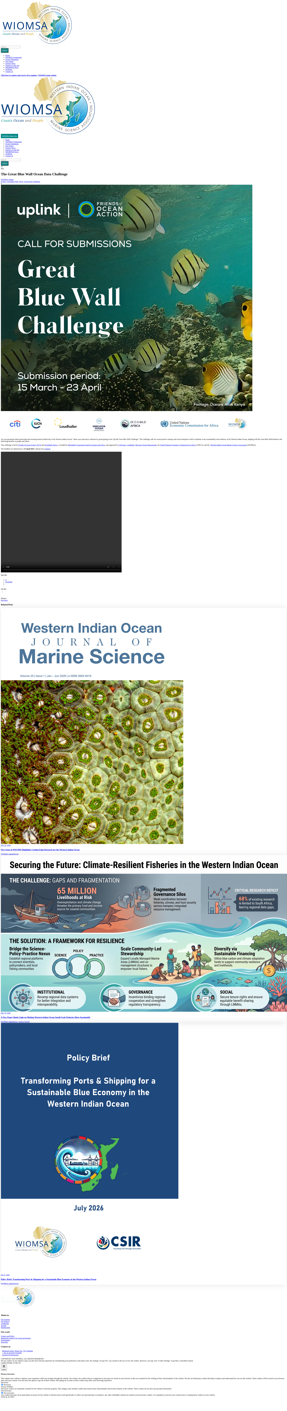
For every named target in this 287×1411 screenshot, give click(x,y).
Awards (3, 1326)
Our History (5, 1322)
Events (3, 182)
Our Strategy (5, 1320)
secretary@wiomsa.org (10, 1355)
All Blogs (8, 69)
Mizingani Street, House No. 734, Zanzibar (17, 1351)
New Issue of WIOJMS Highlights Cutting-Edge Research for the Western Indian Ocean (40, 850)
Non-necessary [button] (6, 1391)
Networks (4, 1342)
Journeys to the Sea (12, 65)
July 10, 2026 (6, 845)
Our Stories (9, 61)
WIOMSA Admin (7, 180)
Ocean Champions (12, 59)
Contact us (9, 72)
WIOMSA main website (47, 75)
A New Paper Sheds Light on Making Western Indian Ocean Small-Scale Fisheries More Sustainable (45, 1017)
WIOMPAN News (11, 67)
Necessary (7, 1385)
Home (7, 55)
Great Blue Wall (12, 182)
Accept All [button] (17, 1363)
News (21, 182)
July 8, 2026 (5, 1275)
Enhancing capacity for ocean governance (16, 1338)
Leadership (5, 1324)
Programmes (5, 1340)
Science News (10, 63)
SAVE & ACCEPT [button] (7, 1397)
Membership (5, 1328)
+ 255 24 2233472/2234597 (12, 1353)
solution (47, 449)
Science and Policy (8, 1336)
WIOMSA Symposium (13, 57)
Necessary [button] (4, 1382)
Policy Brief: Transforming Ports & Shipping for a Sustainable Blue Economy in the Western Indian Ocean (48, 1279)
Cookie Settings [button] (6, 1363)
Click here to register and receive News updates (19, 75)
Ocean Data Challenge (32, 182)
